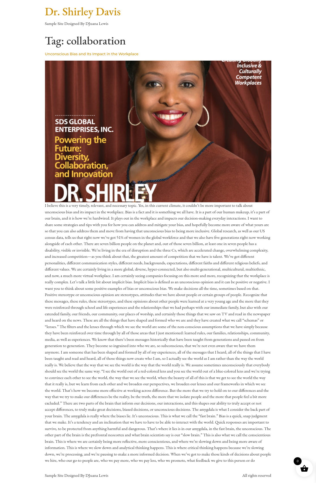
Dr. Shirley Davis (83, 11)
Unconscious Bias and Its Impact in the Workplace (92, 54)
